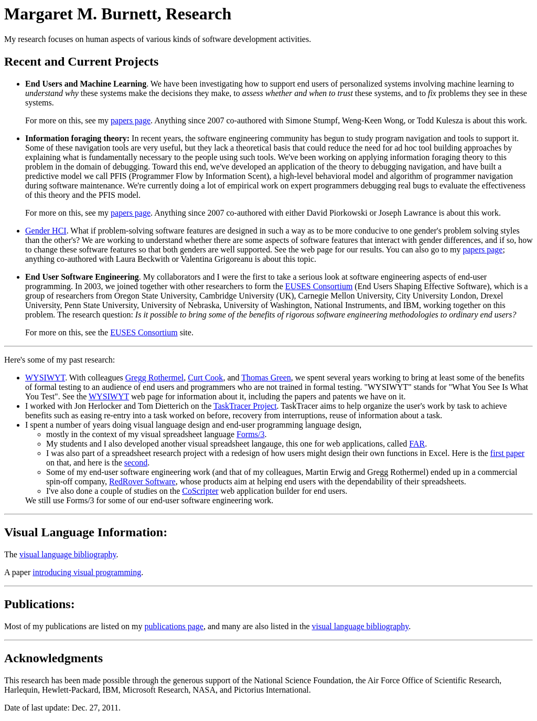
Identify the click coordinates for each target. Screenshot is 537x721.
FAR (417, 443)
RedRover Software (142, 481)
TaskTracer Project (244, 405)
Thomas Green (266, 377)
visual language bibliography (67, 554)
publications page (174, 626)
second (135, 462)
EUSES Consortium (318, 286)
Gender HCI (46, 230)
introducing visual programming (87, 572)
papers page (131, 120)
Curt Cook (205, 377)
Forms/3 (250, 434)
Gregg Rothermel (154, 377)
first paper (507, 453)
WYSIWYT (45, 377)
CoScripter (200, 490)
